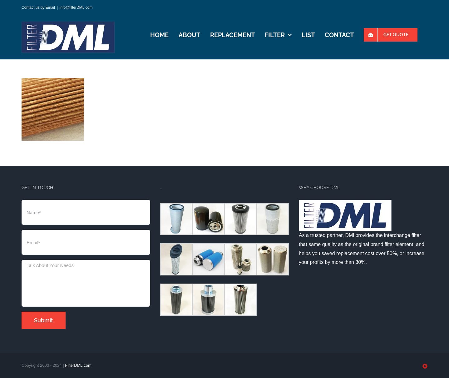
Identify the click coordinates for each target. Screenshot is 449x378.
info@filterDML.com (76, 7)
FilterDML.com (78, 365)
